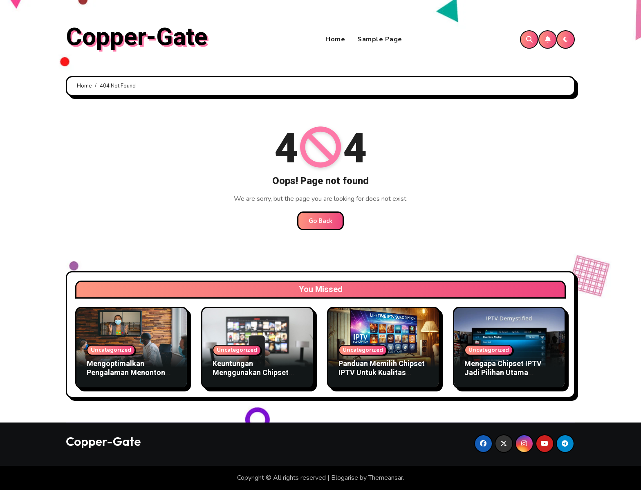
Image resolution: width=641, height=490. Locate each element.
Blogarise (344, 477)
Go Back (320, 221)
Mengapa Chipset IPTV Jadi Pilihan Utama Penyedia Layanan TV (503, 372)
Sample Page (379, 39)
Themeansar (385, 477)
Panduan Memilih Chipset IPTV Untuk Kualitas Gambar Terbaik (381, 372)
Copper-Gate (137, 37)
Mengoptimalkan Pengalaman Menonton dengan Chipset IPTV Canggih (126, 377)
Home (335, 39)
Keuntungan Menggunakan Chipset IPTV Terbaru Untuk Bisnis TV (257, 377)
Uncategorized (111, 350)
